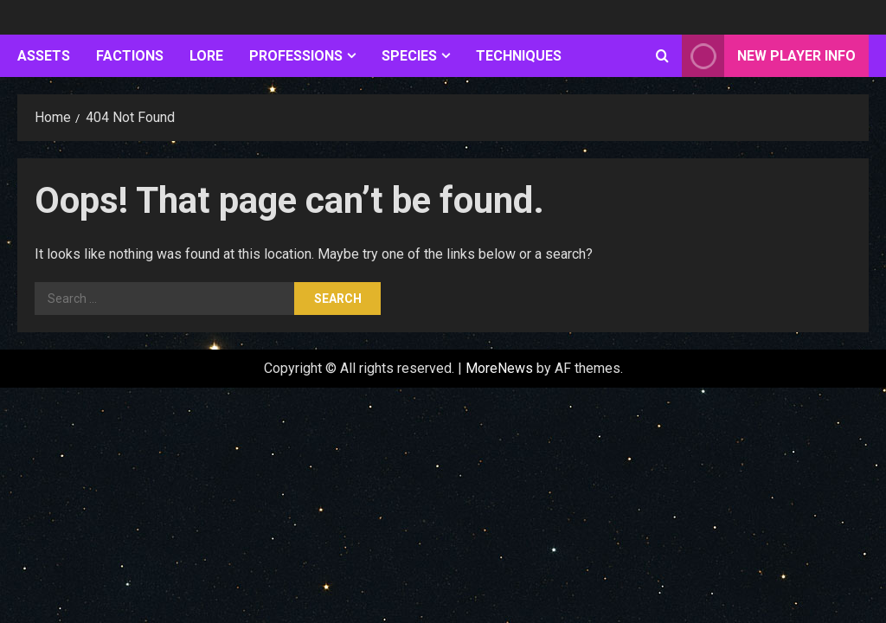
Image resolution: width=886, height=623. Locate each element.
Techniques (519, 56)
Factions (130, 56)
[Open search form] (662, 56)
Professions (296, 56)
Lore (206, 56)
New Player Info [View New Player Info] (769, 56)
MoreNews (499, 368)
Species (409, 56)
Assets (43, 56)
